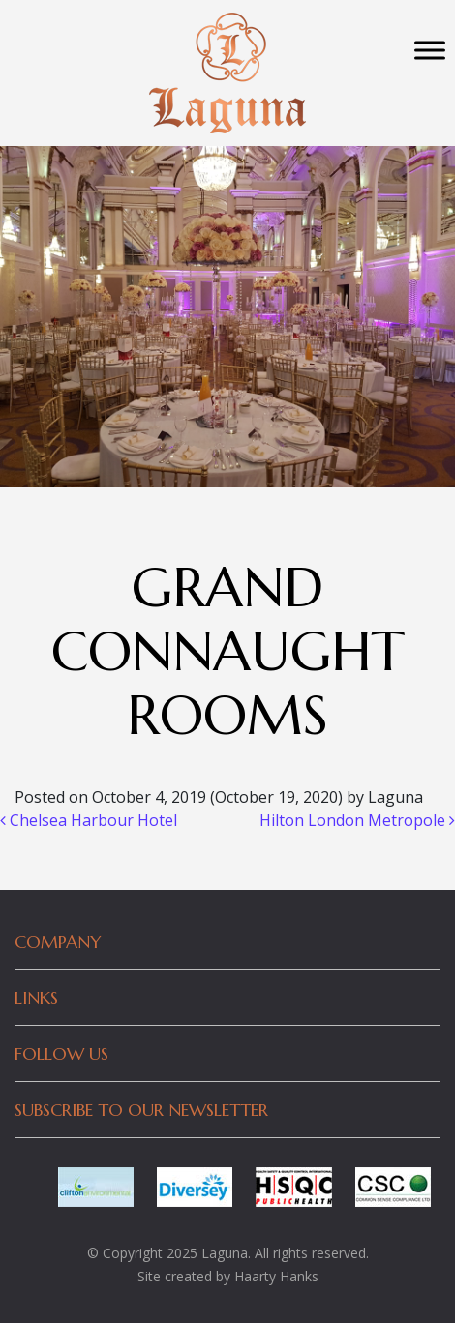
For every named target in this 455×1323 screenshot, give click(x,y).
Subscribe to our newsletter (141, 1110)
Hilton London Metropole (357, 820)
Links (36, 997)
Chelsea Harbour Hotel (88, 820)
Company (58, 941)
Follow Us (61, 1054)
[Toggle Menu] (429, 50)
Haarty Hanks (276, 1276)
